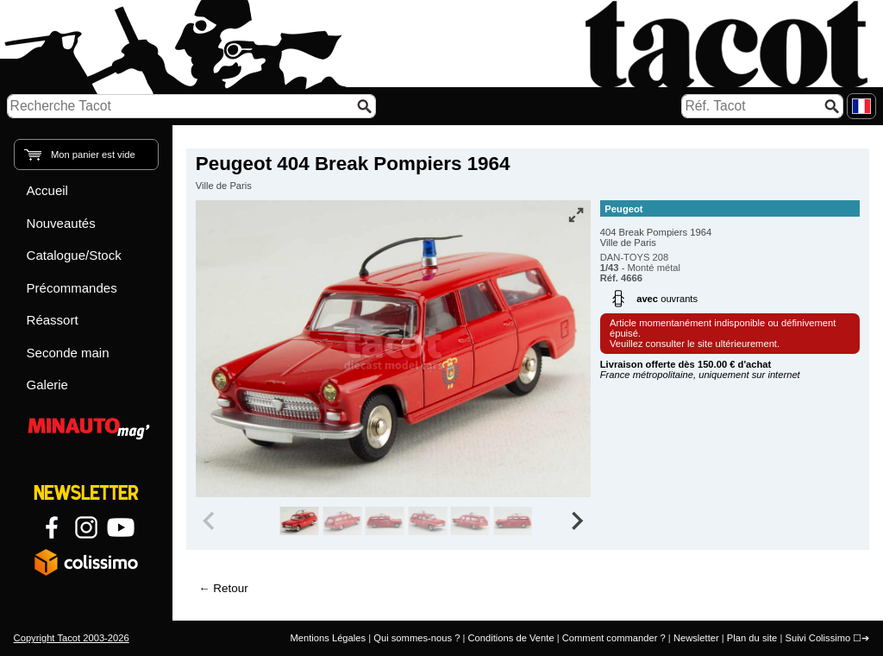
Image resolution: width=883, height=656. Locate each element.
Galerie (47, 384)
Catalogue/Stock (74, 255)
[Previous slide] (210, 521)
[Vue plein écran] (576, 214)
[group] (299, 521)
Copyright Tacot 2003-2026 (71, 638)
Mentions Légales (328, 638)
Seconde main (68, 352)
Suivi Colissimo (817, 638)
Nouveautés (61, 223)
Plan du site (752, 638)
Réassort (52, 319)
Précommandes (72, 288)
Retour (230, 588)
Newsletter (696, 638)
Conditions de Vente (510, 638)
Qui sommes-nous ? (416, 638)
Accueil (47, 190)
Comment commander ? (614, 638)
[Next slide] (576, 521)
